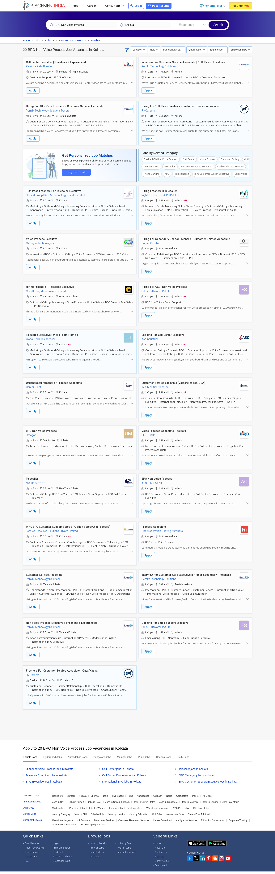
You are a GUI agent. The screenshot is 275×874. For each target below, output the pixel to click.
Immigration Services (186, 815)
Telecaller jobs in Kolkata (193, 764)
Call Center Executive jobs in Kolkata (124, 770)
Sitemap (159, 851)
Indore (195, 791)
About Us (160, 842)
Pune (130, 791)
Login (136, 5)
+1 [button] (185, 294)
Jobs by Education (138, 809)
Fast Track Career (35, 842)
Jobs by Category (61, 809)
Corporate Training (238, 815)
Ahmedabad (143, 791)
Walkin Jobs (124, 842)
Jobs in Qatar (94, 797)
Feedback (58, 847)
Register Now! (75, 171)
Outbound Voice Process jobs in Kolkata (49, 764)
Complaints (31, 851)
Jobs (76, 5)
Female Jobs (97, 847)
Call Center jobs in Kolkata (118, 764)
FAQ (27, 856)
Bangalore (57, 791)
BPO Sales (170, 166)
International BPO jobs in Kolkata (121, 776)
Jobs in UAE (58, 797)
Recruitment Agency (62, 815)
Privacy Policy (220, 870)
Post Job (240, 5)
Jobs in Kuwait (76, 797)
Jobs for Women (97, 803)
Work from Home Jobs (157, 803)
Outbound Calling (230, 158)
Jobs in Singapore (168, 797)
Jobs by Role (97, 809)
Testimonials (32, 847)
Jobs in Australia (230, 797)
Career (93, 5)
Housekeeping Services (93, 820)
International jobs (127, 847)
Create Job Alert (61, 856)
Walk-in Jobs (58, 803)
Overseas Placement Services (133, 815)
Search (218, 25)
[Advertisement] (137, 720)
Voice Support (182, 173)
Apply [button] (32, 90)
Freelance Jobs (134, 803)
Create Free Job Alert (199, 809)
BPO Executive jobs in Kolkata (44, 776)
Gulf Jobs (157, 809)
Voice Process (207, 158)
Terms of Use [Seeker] (240, 870)
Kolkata (83, 791)
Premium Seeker (61, 842)
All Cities (207, 791)
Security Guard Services (64, 820)
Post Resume (158, 5)
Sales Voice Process (246, 173)
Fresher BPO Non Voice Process (161, 158)
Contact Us (161, 847)
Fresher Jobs (116, 803)
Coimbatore (182, 791)
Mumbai (71, 791)
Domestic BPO (151, 166)
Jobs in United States (144, 797)
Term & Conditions (62, 851)
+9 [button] (69, 342)
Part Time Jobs (77, 803)
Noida (169, 791)
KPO (167, 173)
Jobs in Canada (210, 797)
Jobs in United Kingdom (117, 797)
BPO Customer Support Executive (211, 173)
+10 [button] (186, 199)
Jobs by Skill (80, 809)
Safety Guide (162, 856)
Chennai (95, 791)
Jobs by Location (116, 809)
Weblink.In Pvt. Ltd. (57, 870)
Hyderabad (118, 791)
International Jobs (175, 809)
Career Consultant (162, 815)
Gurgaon (157, 791)
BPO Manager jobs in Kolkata (196, 770)
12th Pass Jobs (181, 803)
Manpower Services (104, 815)
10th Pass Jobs (201, 803)
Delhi (105, 791)
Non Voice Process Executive (196, 166)
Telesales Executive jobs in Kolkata (46, 770)
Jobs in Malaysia (190, 797)
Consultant (114, 5)
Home (158, 838)
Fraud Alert (161, 860)
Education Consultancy (213, 815)
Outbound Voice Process (230, 166)
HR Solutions (83, 815)
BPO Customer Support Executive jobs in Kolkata (208, 776)
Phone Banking (151, 173)
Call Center (189, 158)
